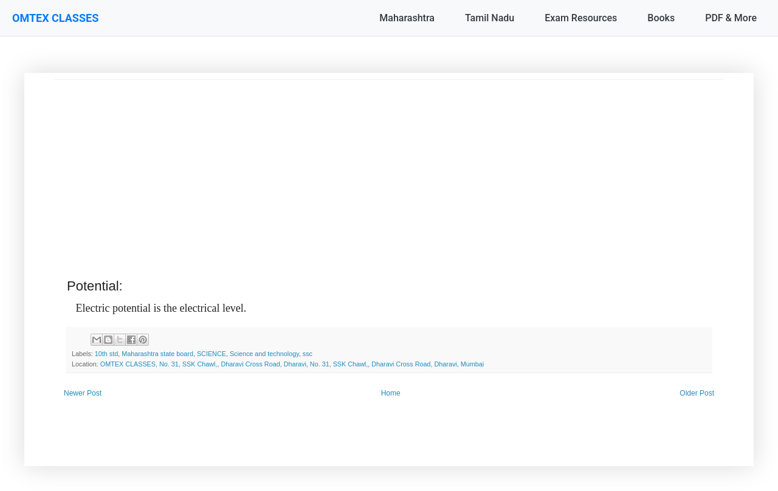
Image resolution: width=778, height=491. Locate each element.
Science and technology (264, 353)
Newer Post (83, 393)
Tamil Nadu (489, 18)
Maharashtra (407, 18)
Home (391, 393)
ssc (307, 353)
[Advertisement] (389, 165)
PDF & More (731, 18)
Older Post (697, 393)
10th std (106, 353)
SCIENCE (211, 353)
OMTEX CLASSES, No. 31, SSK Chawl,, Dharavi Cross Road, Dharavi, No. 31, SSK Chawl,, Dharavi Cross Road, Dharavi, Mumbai (292, 364)
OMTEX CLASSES (55, 18)
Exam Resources (581, 18)
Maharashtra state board (157, 353)
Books (661, 18)
